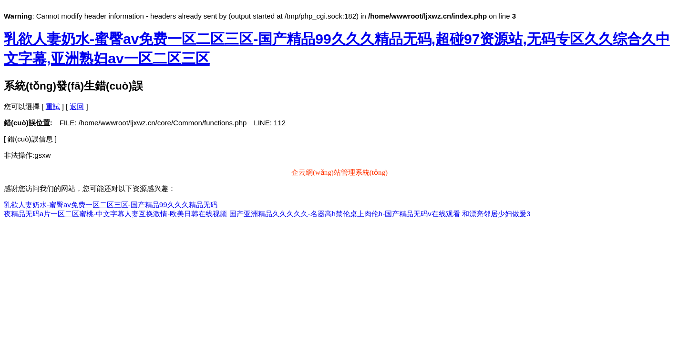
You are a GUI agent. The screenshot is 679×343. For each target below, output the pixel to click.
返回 (77, 106)
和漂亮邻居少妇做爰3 (496, 214)
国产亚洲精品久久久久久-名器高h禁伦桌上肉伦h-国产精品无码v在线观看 (344, 214)
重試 (53, 106)
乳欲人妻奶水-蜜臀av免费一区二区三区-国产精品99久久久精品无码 (110, 205)
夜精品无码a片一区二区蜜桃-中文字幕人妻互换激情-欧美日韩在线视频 (115, 214)
